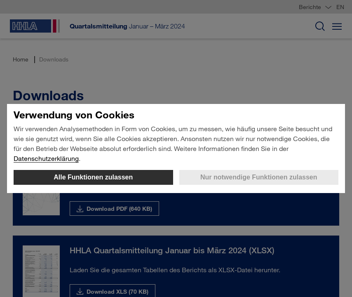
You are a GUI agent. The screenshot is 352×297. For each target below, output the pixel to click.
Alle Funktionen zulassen (93, 177)
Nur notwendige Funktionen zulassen (258, 177)
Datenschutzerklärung (46, 158)
